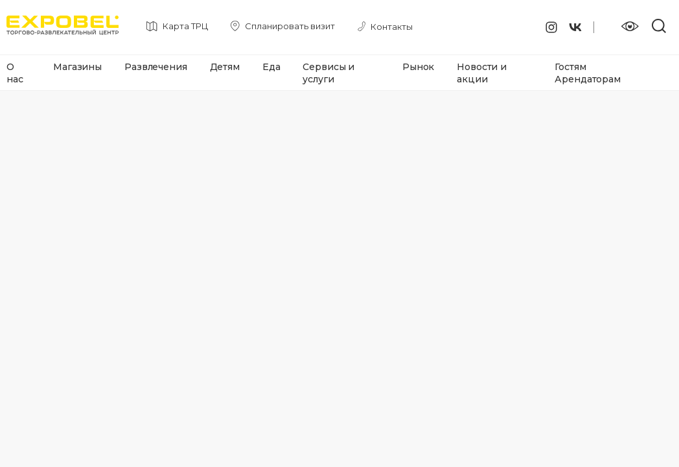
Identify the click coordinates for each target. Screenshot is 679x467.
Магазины (77, 67)
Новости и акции (482, 73)
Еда (271, 67)
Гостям (570, 67)
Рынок (418, 67)
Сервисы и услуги (328, 73)
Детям (225, 67)
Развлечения (155, 67)
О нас (14, 73)
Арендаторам (587, 79)
